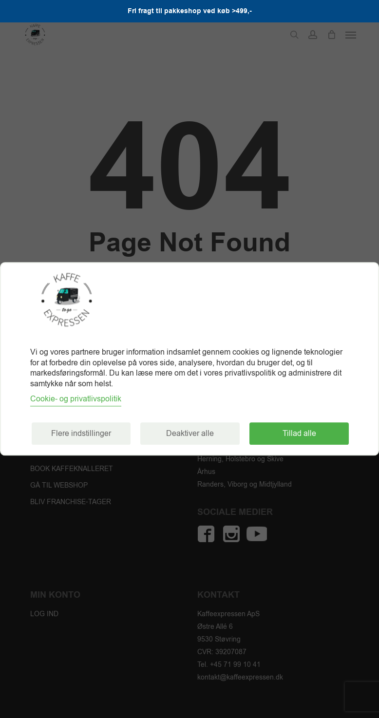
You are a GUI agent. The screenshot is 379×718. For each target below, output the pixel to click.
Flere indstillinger (81, 434)
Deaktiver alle (190, 434)
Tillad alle (299, 434)
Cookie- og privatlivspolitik (75, 399)
